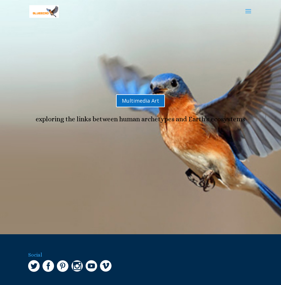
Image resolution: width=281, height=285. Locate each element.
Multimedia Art (140, 100)
